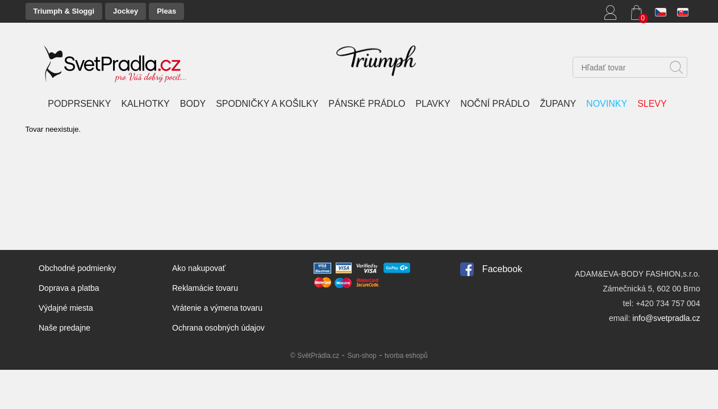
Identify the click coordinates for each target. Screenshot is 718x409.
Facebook (502, 269)
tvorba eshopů (406, 356)
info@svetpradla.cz (666, 318)
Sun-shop (361, 356)
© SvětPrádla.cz (314, 356)
